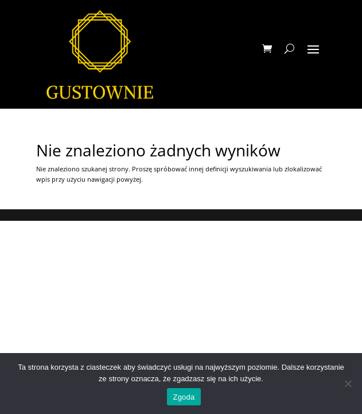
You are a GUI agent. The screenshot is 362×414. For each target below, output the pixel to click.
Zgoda (183, 397)
